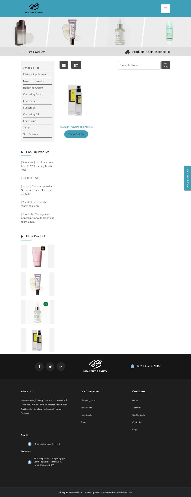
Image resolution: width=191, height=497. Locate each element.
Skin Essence (31, 134)
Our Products (138, 415)
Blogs (134, 429)
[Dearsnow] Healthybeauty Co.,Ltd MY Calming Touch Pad (37, 165)
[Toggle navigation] (165, 8)
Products (138, 52)
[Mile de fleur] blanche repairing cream (34, 203)
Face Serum (30, 101)
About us (136, 407)
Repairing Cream (33, 87)
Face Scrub (29, 120)
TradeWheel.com (123, 492)
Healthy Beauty (94, 492)
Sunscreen (29, 107)
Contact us (137, 422)
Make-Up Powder (33, 81)
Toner (26, 127)
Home (135, 400)
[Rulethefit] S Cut (31, 178)
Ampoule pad (31, 67)
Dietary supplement (35, 74)
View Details (76, 134)
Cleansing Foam (32, 94)
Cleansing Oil (31, 114)
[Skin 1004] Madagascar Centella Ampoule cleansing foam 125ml (37, 217)
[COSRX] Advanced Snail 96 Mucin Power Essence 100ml (76, 126)
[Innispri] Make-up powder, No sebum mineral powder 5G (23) (37, 189)
